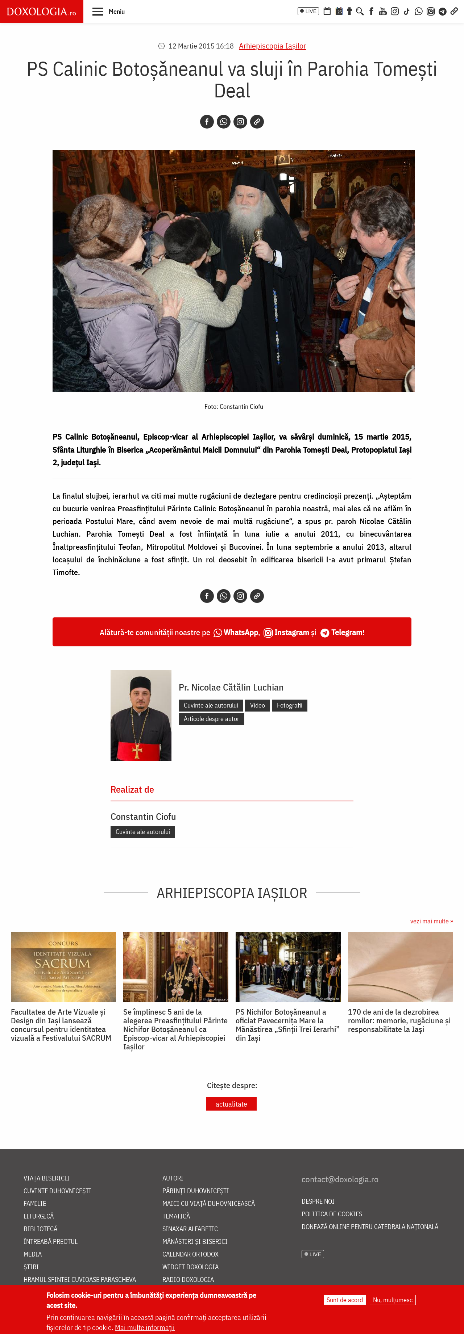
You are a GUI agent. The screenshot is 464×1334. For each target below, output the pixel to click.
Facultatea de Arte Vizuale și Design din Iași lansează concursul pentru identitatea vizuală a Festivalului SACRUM (61, 1024)
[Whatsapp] (224, 122)
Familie (35, 1204)
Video (257, 705)
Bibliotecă (40, 1229)
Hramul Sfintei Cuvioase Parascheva (80, 1280)
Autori (172, 1178)
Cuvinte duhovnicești (57, 1191)
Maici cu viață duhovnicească (208, 1204)
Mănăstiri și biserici (195, 1242)
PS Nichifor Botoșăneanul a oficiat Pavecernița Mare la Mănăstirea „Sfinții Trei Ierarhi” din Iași (288, 1024)
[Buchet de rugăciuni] (349, 10)
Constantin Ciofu (143, 816)
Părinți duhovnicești (195, 1191)
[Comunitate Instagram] (431, 10)
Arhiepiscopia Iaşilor (272, 45)
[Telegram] (443, 10)
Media (33, 1254)
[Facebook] (371, 10)
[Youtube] (383, 10)
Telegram (346, 632)
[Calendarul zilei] (339, 10)
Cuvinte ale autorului (211, 705)
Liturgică (39, 1216)
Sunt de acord (345, 1300)
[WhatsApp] (419, 10)
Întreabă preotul (51, 1242)
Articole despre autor (211, 718)
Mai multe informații (145, 1327)
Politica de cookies (332, 1214)
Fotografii (289, 705)
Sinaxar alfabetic (190, 1229)
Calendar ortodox (190, 1254)
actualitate (231, 1104)
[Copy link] (257, 122)
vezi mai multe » (431, 921)
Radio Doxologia (188, 1280)
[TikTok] (407, 10)
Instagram (291, 632)
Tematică (176, 1216)
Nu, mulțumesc (393, 1300)
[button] (108, 11)
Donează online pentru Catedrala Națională (370, 1227)
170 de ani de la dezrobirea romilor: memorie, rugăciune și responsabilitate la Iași (399, 1020)
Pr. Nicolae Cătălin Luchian (231, 687)
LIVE (311, 11)
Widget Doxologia (190, 1267)
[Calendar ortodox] (327, 10)
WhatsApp (241, 632)
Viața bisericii (47, 1178)
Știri (31, 1267)
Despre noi (318, 1201)
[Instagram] (395, 10)
